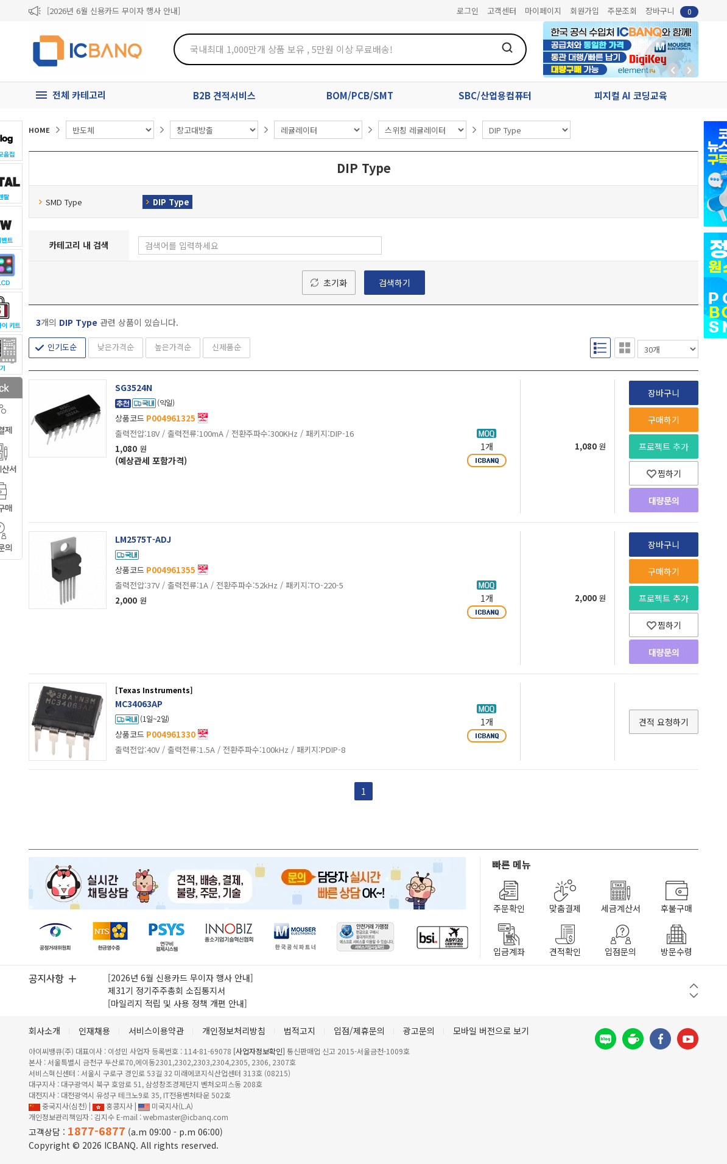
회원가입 (584, 10)
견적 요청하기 (664, 722)
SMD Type (60, 202)
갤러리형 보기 (624, 347)
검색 (507, 47)
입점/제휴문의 (359, 1031)
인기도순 (62, 347)
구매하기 (664, 420)
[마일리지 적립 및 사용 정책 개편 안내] (177, 1003)
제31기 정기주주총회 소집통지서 (166, 990)
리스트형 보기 (600, 347)
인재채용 (94, 1031)
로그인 (468, 10)
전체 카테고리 (79, 94)
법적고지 (299, 1031)
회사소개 (44, 1031)
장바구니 (671, 11)
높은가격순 (173, 347)
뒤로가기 (673, 70)
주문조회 (622, 10)
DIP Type (167, 202)
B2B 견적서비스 (224, 95)
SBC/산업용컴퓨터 (495, 95)
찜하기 (664, 473)
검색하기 (394, 283)
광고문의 (419, 1031)
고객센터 (501, 10)
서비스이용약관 (156, 1031)
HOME (39, 130)
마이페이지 (543, 10)
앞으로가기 (689, 70)
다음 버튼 (693, 995)
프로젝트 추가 (664, 446)
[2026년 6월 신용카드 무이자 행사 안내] (113, 10)
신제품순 (226, 347)
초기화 (335, 283)
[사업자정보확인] (259, 1051)
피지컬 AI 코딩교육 (630, 95)
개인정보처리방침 (233, 1031)
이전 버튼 (693, 986)
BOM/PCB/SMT (359, 95)
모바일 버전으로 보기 (491, 1031)
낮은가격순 (115, 347)
